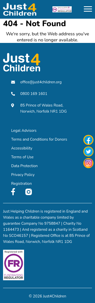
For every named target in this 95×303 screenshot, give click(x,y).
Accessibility (21, 148)
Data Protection (24, 165)
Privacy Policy (22, 174)
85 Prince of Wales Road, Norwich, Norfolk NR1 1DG (39, 108)
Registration (21, 183)
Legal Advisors (23, 130)
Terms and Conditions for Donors (39, 139)
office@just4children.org (36, 82)
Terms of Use (22, 157)
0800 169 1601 (29, 93)
